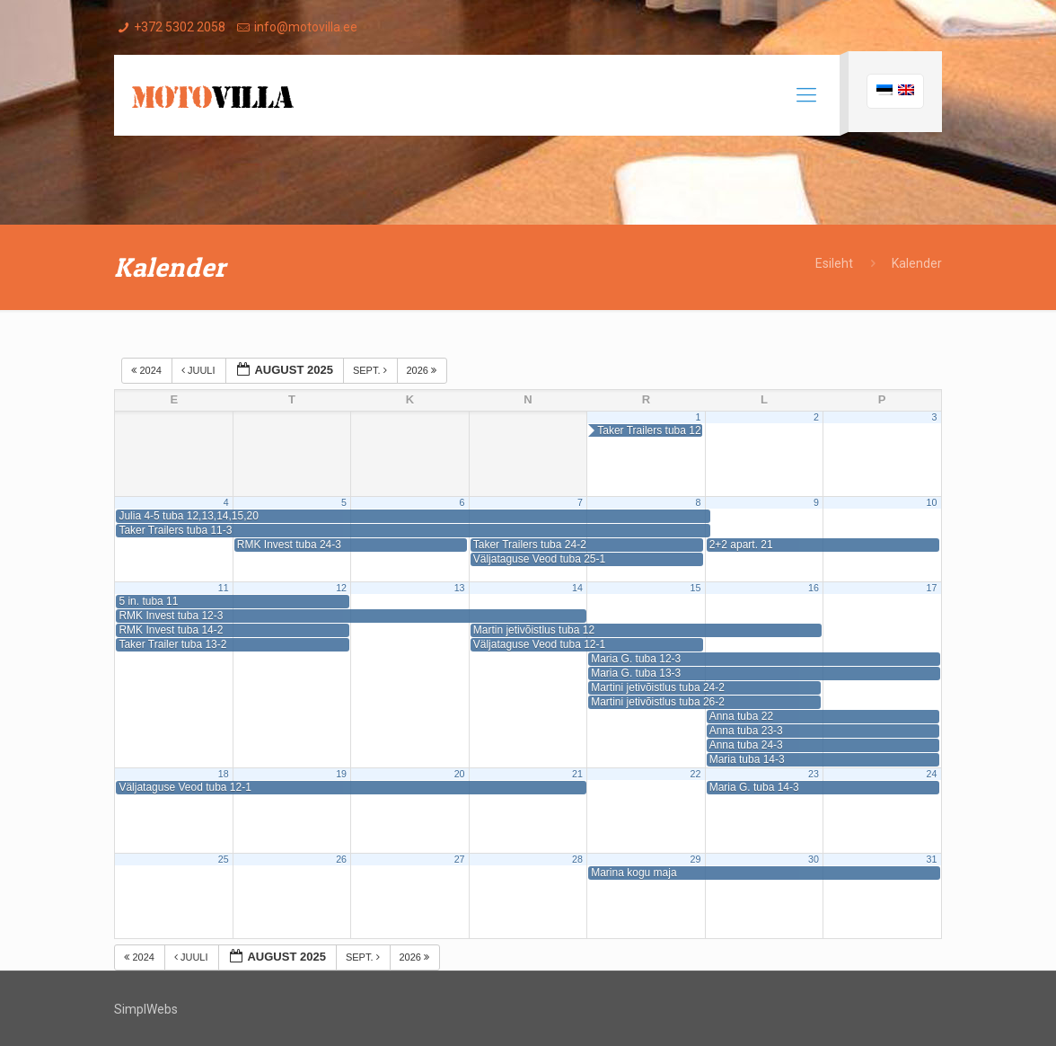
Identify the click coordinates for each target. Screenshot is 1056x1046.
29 (696, 859)
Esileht (834, 263)
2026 (423, 370)
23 (813, 773)
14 (577, 587)
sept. (371, 370)
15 (696, 587)
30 (813, 859)
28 (577, 859)
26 (341, 859)
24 (931, 773)
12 (341, 587)
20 (459, 773)
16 (813, 587)
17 (931, 587)
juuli (199, 370)
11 (223, 587)
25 (223, 859)
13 (459, 587)
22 (696, 773)
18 (223, 773)
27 (459, 859)
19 (341, 773)
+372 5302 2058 (179, 27)
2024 (147, 370)
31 (931, 859)
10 (931, 502)
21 (577, 773)
